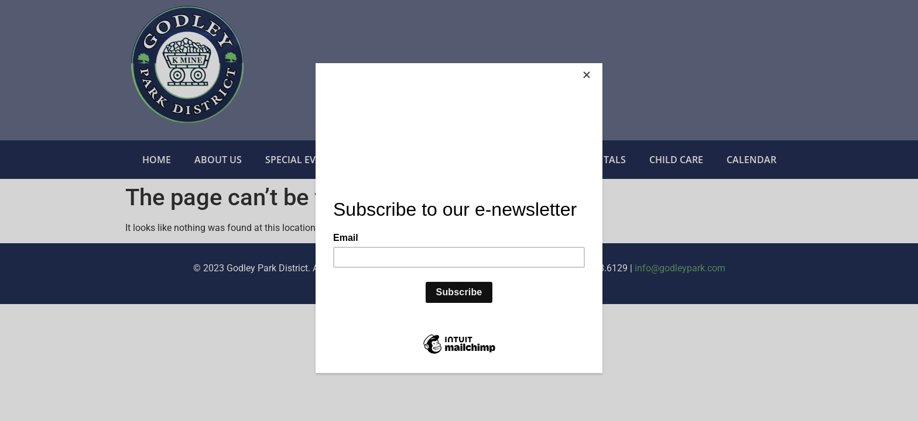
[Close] (599, 66)
